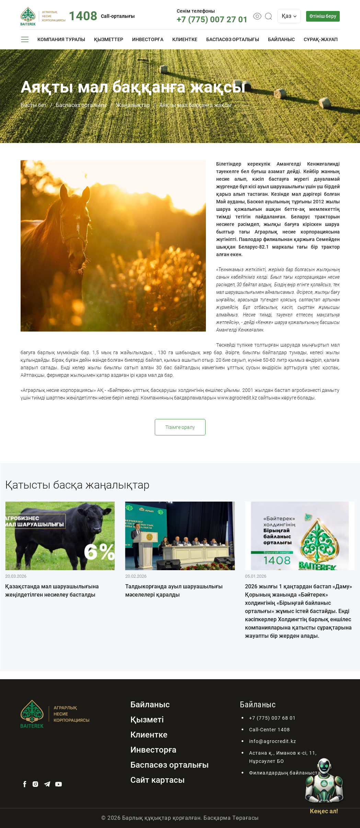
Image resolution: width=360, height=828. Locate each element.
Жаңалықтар (133, 105)
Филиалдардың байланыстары (288, 773)
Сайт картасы (157, 780)
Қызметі (147, 719)
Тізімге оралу (180, 427)
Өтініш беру (323, 16)
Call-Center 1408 (269, 729)
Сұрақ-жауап (321, 39)
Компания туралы (61, 39)
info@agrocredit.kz (272, 741)
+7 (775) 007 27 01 (212, 19)
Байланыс (281, 39)
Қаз (289, 16)
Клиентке (184, 39)
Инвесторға (147, 39)
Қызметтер (108, 39)
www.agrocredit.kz (237, 397)
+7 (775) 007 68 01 (272, 718)
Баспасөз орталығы (232, 39)
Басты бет (34, 105)
